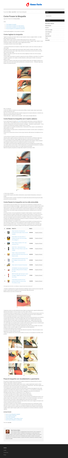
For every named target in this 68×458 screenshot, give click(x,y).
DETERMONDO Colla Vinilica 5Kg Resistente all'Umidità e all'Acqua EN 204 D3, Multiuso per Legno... (19, 263)
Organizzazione (48, 36)
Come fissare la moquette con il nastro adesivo (15, 25)
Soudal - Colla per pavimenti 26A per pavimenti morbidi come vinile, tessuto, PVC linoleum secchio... (20, 250)
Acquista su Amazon (38, 236)
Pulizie (46, 38)
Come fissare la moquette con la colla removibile (15, 27)
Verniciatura (47, 40)
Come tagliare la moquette (11, 24)
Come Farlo (34, 4)
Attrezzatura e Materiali (49, 23)
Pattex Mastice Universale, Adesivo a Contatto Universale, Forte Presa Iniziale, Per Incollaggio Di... (19, 236)
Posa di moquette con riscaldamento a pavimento (15, 28)
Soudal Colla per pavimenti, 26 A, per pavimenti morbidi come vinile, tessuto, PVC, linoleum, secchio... (20, 272)
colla (19, 121)
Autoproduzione (48, 25)
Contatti (5, 440)
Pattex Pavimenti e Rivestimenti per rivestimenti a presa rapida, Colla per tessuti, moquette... (19, 231)
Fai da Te (47, 27)
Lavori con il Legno (48, 29)
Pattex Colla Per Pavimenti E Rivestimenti (19, 259)
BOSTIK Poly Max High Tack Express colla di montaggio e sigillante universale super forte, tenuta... (19, 267)
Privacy (5, 445)
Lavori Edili (47, 33)
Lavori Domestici (48, 31)
